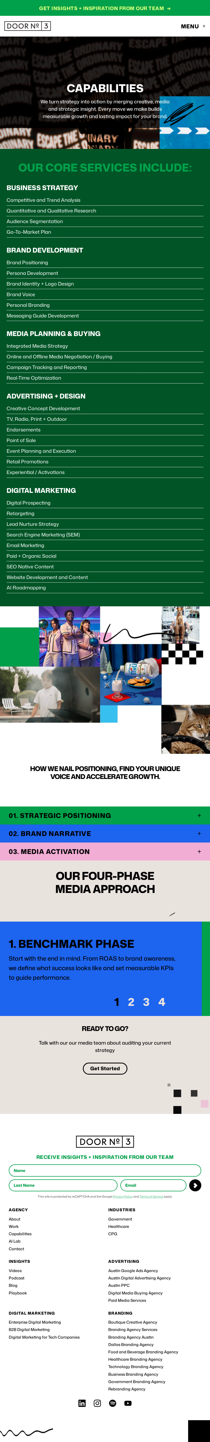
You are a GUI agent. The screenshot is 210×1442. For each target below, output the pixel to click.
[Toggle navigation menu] (194, 26)
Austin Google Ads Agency (133, 1271)
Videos (15, 1271)
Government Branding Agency (136, 1382)
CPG (112, 1234)
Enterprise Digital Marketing (35, 1322)
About (14, 1219)
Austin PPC (119, 1285)
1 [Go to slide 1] (116, 1001)
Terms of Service (151, 1196)
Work (14, 1226)
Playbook (18, 1293)
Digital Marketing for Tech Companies (44, 1337)
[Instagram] (97, 1403)
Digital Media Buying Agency (135, 1293)
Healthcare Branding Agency (135, 1359)
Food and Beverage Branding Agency (143, 1352)
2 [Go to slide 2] (131, 1001)
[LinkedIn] (82, 1403)
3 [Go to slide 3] (146, 1001)
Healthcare (118, 1226)
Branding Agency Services (132, 1330)
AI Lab (15, 1241)
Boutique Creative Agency (132, 1322)
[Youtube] (128, 1403)
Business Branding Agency (133, 1374)
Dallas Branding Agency (131, 1345)
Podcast (16, 1278)
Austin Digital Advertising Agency (139, 1278)
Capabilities (20, 1234)
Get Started (105, 1068)
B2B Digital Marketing (29, 1330)
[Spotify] (113, 1403)
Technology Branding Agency (136, 1367)
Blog (13, 1285)
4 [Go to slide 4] (161, 1001)
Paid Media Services (127, 1300)
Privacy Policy (123, 1196)
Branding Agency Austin (131, 1337)
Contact (16, 1249)
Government (120, 1219)
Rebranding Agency (126, 1389)
